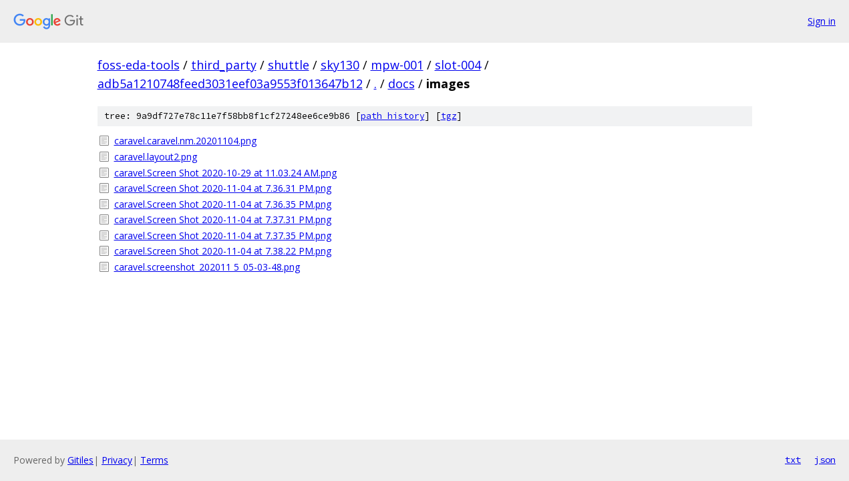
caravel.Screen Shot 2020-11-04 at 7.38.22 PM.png (222, 251)
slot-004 (458, 65)
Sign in (822, 21)
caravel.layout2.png (155, 156)
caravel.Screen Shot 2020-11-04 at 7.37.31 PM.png (222, 219)
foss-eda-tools (139, 65)
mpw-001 (397, 65)
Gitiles (80, 460)
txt (793, 460)
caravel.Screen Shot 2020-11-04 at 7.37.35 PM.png (222, 235)
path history (393, 116)
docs (401, 83)
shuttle (288, 65)
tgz (449, 116)
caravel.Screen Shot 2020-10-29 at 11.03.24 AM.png (225, 172)
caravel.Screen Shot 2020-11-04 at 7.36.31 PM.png (222, 188)
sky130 (340, 65)
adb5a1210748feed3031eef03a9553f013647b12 (230, 83)
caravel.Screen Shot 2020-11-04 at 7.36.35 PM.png (222, 204)
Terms (154, 460)
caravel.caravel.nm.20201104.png (185, 140)
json (825, 460)
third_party (224, 65)
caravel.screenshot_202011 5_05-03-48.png (207, 267)
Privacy (117, 460)
